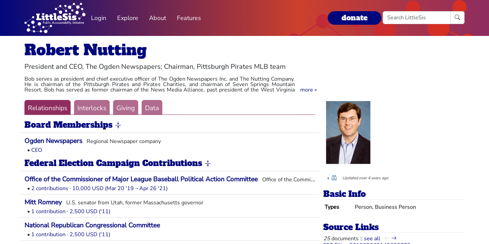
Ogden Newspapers (53, 141)
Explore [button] (127, 18)
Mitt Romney (43, 202)
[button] (308, 90)
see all (372, 238)
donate (354, 18)
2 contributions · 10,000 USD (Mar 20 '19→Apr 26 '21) (99, 188)
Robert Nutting (85, 50)
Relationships (47, 108)
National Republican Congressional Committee (92, 225)
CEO (36, 150)
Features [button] (189, 18)
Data (152, 108)
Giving (125, 108)
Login (98, 18)
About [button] (157, 18)
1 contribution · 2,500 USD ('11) (70, 211)
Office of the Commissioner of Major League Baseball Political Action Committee (141, 179)
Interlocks (91, 108)
